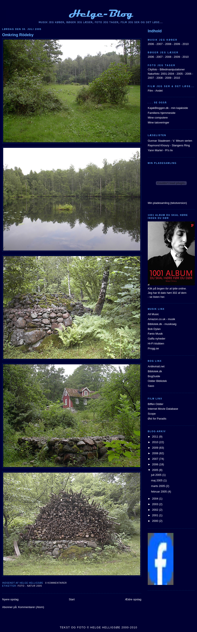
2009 (177, 44)
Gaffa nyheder (156, 338)
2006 (151, 44)
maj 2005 (157, 480)
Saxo (151, 385)
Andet (159, 90)
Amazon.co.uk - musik (161, 319)
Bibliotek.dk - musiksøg (162, 324)
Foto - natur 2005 (30, 586)
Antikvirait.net (156, 366)
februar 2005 (159, 491)
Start (72, 599)
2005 (179, 73)
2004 (155, 498)
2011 (155, 436)
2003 (155, 504)
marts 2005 (158, 486)
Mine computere (158, 117)
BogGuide (154, 376)
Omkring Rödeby (18, 35)
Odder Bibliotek (157, 381)
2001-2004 (167, 73)
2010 (185, 44)
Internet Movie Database (163, 408)
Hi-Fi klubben (156, 343)
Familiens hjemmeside (161, 112)
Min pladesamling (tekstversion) (167, 203)
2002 (155, 509)
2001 (155, 515)
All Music (153, 314)
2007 (159, 44)
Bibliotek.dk (155, 371)
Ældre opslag (133, 599)
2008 (168, 44)
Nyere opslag (10, 599)
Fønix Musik (155, 333)
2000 (155, 520)
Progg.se (153, 348)
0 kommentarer (56, 583)
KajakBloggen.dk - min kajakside (168, 108)
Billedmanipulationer (172, 69)
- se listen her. (156, 296)
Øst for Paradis (157, 418)
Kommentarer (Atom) (31, 607)
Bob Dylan (154, 329)
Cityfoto (152, 69)
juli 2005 (156, 474)
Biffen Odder (155, 404)
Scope (152, 413)
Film (150, 90)
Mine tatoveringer (158, 122)
